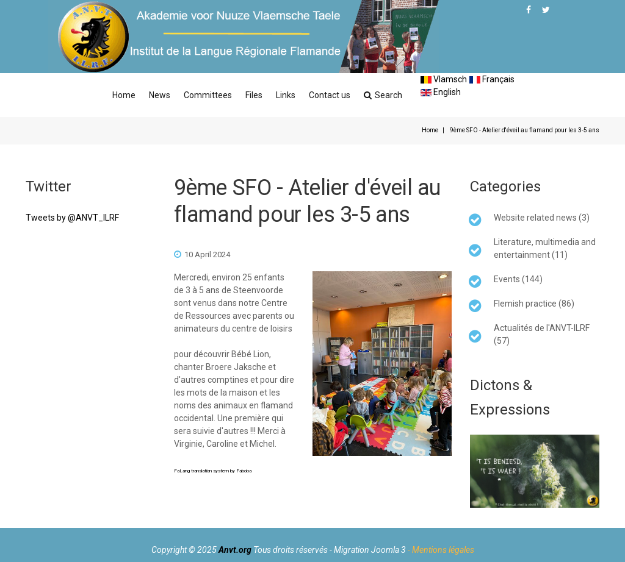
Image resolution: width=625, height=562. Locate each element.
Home (123, 95)
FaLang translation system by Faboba (212, 471)
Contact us (329, 95)
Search (383, 95)
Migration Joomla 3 (370, 550)
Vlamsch (444, 79)
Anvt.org (235, 550)
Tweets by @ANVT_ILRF (72, 217)
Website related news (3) (542, 217)
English (441, 92)
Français (492, 79)
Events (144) (518, 279)
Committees (208, 95)
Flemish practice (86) (534, 303)
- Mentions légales (441, 550)
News (159, 95)
